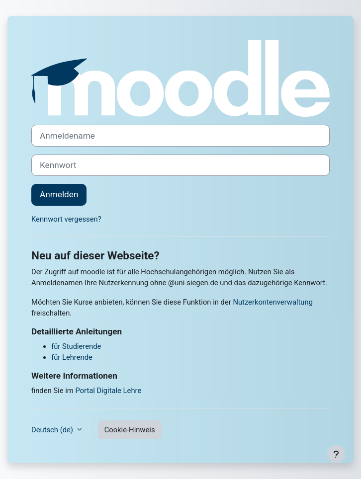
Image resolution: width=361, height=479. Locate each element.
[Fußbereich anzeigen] (336, 454)
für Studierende (76, 346)
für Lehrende (71, 357)
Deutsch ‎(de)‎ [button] (53, 429)
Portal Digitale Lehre (108, 390)
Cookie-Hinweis (129, 429)
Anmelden (59, 194)
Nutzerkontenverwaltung (273, 302)
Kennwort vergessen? (66, 219)
